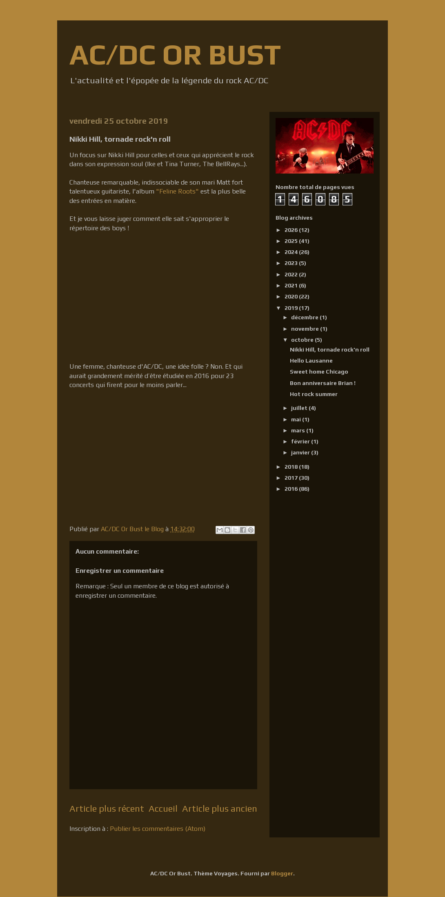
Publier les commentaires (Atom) (157, 828)
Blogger (282, 873)
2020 (292, 296)
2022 (292, 274)
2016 (292, 488)
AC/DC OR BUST (175, 54)
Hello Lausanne (311, 360)
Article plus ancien (219, 808)
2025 (292, 241)
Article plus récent (106, 808)
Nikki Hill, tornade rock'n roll (329, 349)
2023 (292, 263)
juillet (300, 408)
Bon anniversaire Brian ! (323, 383)
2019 (292, 308)
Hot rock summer (314, 394)
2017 (292, 477)
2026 (292, 230)
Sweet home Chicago (319, 371)
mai (296, 419)
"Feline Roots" (177, 191)
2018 (292, 466)
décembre (305, 317)
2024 (292, 252)
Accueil (163, 808)
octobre (303, 339)
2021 (292, 285)
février (301, 441)
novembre (305, 328)
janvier (301, 452)
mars (298, 430)
